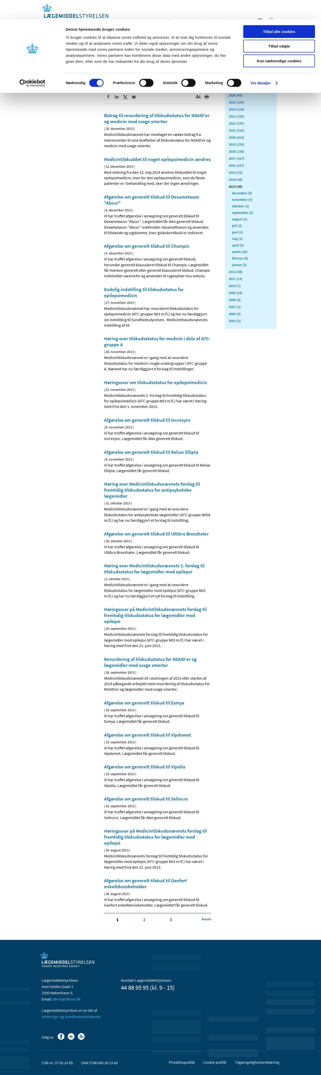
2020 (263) (236, 137)
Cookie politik (214, 1062)
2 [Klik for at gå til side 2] (144, 919)
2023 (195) (236, 116)
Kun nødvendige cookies (279, 42)
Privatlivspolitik (182, 1062)
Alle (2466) (237, 79)
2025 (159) (236, 102)
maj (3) (237, 238)
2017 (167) (236, 158)
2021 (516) (236, 130)
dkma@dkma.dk (67, 999)
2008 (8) (235, 300)
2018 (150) (236, 151)
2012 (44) (236, 272)
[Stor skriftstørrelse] (198, 97)
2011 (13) (236, 279)
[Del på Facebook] (108, 97)
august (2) (239, 219)
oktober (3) (240, 206)
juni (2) (237, 232)
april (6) (238, 245)
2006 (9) (235, 314)
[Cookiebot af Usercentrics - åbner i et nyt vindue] (32, 64)
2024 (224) (236, 109)
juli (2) (237, 225)
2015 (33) (236, 172)
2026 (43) (236, 95)
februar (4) (240, 258)
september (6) (242, 212)
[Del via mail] (134, 97)
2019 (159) (236, 144)
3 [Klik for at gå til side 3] (171, 919)
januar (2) (239, 264)
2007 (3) (235, 307)
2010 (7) (235, 286)
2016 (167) (236, 165)
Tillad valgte (279, 27)
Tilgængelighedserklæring (257, 1062)
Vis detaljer (261, 64)
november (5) (242, 199)
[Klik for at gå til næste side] (206, 919)
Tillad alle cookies (279, 12)
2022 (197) (236, 123)
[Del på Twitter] (125, 97)
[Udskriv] (207, 97)
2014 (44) (236, 179)
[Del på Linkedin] (117, 97)
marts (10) (240, 251)
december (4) (242, 193)
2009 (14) (236, 293)
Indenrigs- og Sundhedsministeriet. (71, 1016)
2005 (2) (235, 321)
